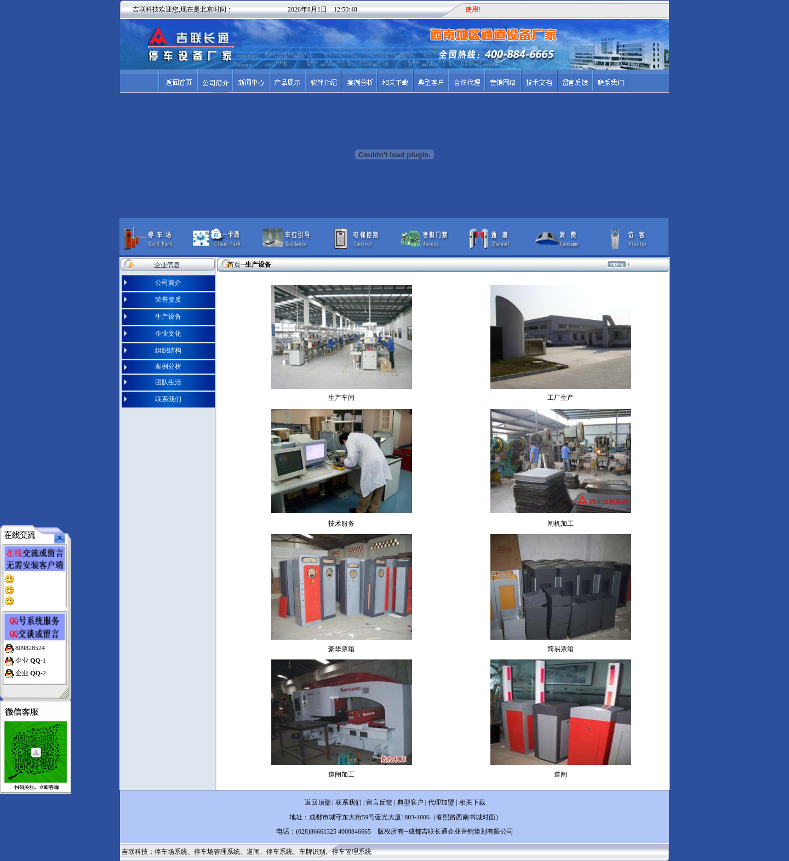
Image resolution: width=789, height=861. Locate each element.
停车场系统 (171, 852)
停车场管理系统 (217, 852)
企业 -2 (30, 668)
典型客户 (410, 802)
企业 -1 (30, 655)
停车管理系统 (351, 852)
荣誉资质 (168, 299)
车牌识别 (312, 852)
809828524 (29, 643)
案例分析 (168, 366)
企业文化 (168, 333)
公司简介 (168, 282)
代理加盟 (441, 802)
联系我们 (168, 399)
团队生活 (168, 382)
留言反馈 (379, 802)
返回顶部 (318, 802)
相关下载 (472, 802)
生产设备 (168, 316)
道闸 (253, 852)
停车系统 (279, 852)
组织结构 (168, 350)
